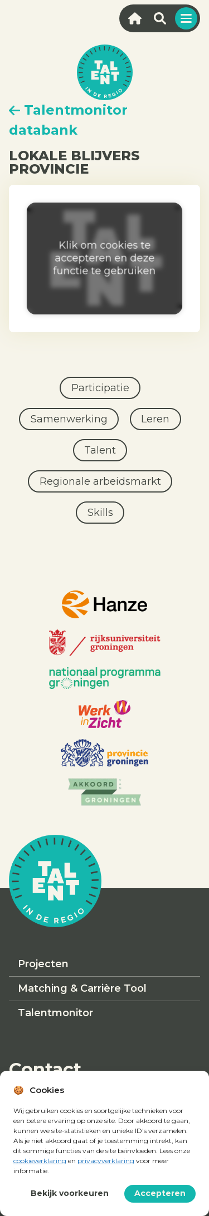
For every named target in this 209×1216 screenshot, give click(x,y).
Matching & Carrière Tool (82, 988)
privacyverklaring (105, 1160)
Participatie (100, 388)
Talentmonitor (55, 1013)
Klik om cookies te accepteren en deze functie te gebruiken (105, 258)
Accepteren (160, 1193)
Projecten (43, 964)
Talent (100, 450)
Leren (155, 419)
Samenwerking (69, 419)
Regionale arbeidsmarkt (100, 481)
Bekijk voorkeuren (70, 1193)
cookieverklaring (39, 1160)
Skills (100, 512)
